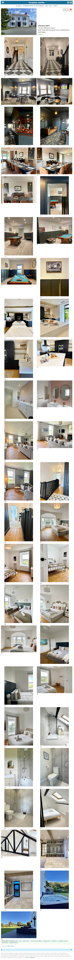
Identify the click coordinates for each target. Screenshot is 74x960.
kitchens (54, 941)
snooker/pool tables (36, 941)
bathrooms (5, 943)
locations (19, 6)
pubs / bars (48, 6)
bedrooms (26, 941)
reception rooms (63, 941)
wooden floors (13, 943)
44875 (55, 6)
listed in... (40, 34)
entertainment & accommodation (33, 6)
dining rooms (47, 941)
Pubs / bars (10, 946)
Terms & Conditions (30, 957)
